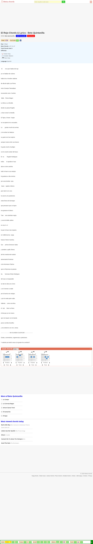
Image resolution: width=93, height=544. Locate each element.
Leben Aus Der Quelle (8, 492)
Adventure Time (24, 486)
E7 (19, 413)
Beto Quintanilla (9, 36)
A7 (32, 413)
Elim (24, 500)
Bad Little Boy (5, 486)
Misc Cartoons (14, 486)
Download (31, 36)
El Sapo (5, 476)
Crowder (7, 496)
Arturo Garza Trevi (9, 468)
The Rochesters (15, 504)
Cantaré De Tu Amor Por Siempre (12, 500)
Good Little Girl (5, 488)
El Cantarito (7, 472)
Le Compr (6, 460)
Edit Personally (21, 36)
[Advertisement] (46, 17)
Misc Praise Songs (20, 492)
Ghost (3, 496)
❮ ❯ (7, 40)
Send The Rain (5, 504)
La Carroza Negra (8, 464)
